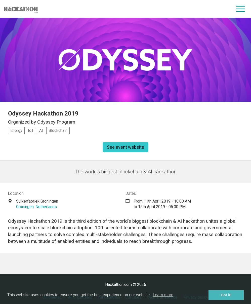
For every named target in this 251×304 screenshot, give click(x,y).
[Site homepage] (21, 9)
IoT (31, 130)
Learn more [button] (163, 295)
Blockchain (58, 130)
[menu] (240, 9)
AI (41, 130)
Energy (16, 130)
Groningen (25, 206)
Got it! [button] (226, 295)
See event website (125, 147)
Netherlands (46, 206)
